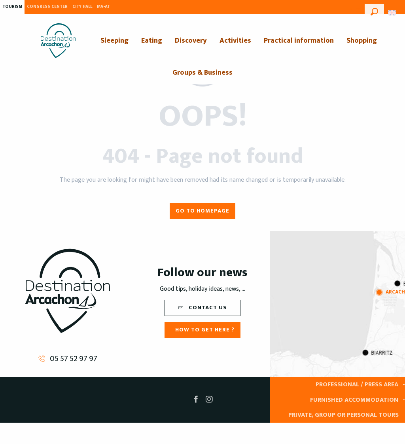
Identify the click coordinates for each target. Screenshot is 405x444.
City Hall (82, 6)
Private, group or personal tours (343, 415)
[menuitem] (58, 40)
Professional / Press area (357, 384)
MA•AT (103, 6)
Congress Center (47, 6)
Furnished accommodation (354, 400)
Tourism (12, 6)
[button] (374, 10)
